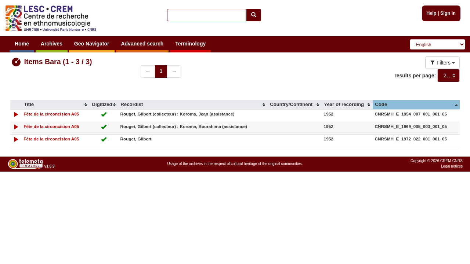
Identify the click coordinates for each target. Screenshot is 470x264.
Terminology (190, 44)
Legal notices (452, 166)
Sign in (448, 13)
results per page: (415, 75)
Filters (442, 63)
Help (431, 13)
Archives (51, 44)
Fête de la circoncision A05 (51, 113)
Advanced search (142, 44)
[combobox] (448, 75)
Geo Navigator (91, 44)
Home (22, 44)
